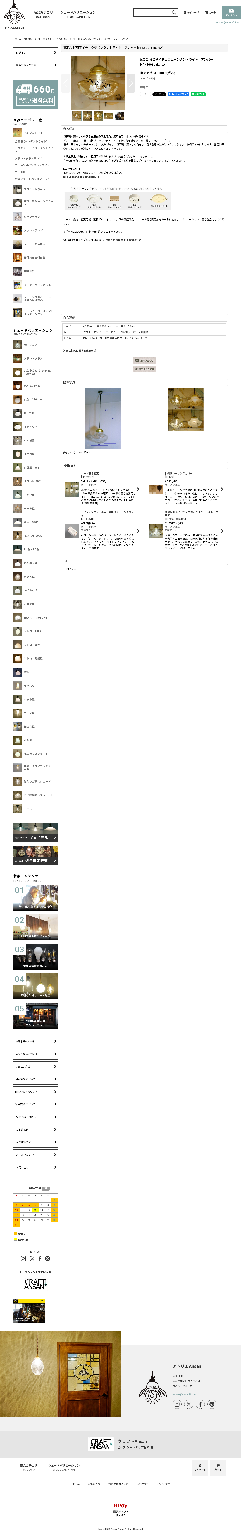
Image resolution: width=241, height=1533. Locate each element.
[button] (65, 83)
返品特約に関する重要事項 (79, 350)
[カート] (210, 12)
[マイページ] (191, 12)
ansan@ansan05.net (228, 22)
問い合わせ (231, 13)
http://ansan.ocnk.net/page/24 (123, 239)
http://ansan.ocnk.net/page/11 (81, 176)
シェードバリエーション (78, 15)
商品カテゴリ (43, 15)
